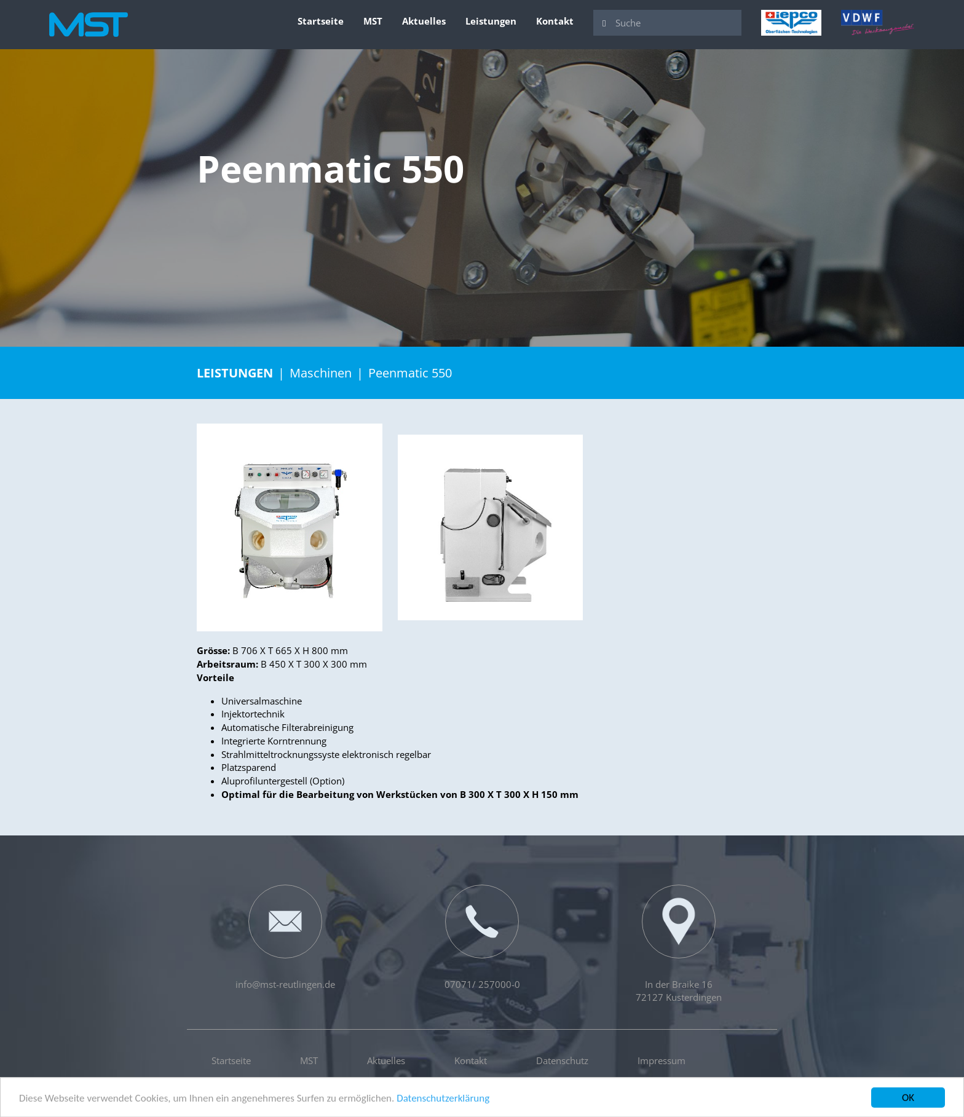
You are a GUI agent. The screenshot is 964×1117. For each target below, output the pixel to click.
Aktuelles (424, 21)
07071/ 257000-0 (482, 937)
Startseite (321, 21)
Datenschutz (562, 1060)
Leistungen (490, 21)
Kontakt (555, 21)
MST (372, 21)
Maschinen (321, 373)
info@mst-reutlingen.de (285, 937)
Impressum (661, 1060)
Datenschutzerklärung (443, 1100)
